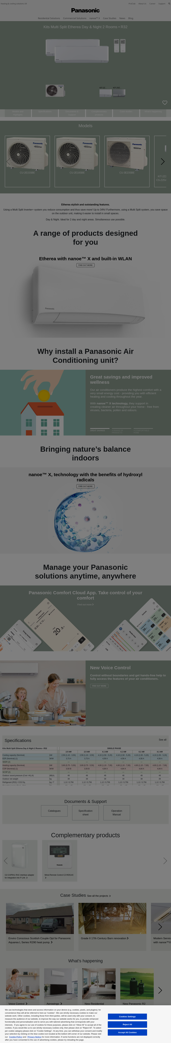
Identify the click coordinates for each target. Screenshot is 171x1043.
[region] (85, 1024)
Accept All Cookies (127, 1032)
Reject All (127, 1024)
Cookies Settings (127, 1016)
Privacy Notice (34, 1037)
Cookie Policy (15, 1037)
